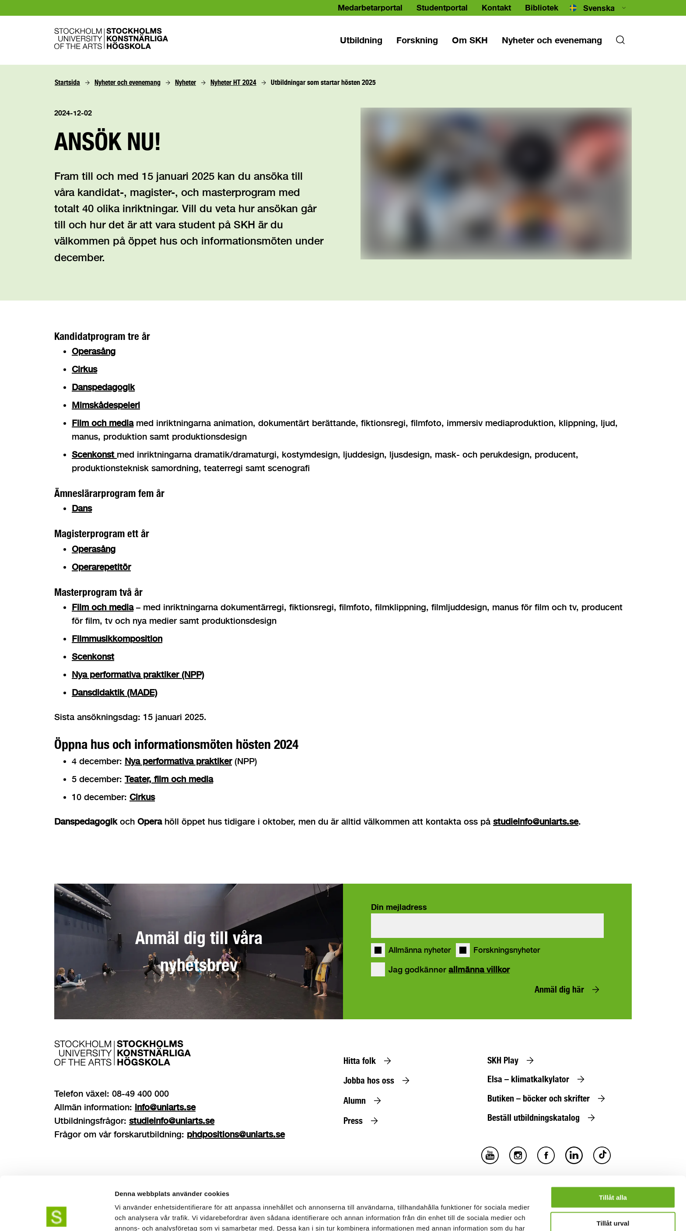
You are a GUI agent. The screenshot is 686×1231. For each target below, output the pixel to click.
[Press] (362, 1121)
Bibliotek (541, 7)
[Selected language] (598, 8)
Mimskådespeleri (106, 405)
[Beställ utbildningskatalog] (543, 1117)
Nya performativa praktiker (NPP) (138, 674)
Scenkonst (94, 454)
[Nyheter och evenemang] (552, 39)
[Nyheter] (185, 83)
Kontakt (496, 7)
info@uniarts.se (165, 1107)
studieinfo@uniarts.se (535, 821)
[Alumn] (364, 1101)
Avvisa (612, 1195)
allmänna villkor (479, 969)
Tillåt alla (613, 1143)
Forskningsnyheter (506, 950)
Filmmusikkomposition (117, 638)
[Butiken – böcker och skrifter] (548, 1098)
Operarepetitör (101, 567)
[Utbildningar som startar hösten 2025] (323, 83)
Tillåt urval (613, 1169)
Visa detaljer (475, 1213)
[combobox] (598, 8)
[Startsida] (67, 83)
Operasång (94, 351)
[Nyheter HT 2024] (233, 83)
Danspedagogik (103, 387)
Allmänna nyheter (419, 950)
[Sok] (620, 42)
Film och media (102, 423)
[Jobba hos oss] (378, 1080)
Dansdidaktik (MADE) (115, 692)
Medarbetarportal (370, 7)
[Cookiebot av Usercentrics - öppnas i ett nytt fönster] (56, 1214)
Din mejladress (399, 907)
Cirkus (84, 369)
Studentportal (442, 7)
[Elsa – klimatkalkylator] (537, 1079)
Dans (82, 508)
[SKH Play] (512, 1060)
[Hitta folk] (369, 1061)
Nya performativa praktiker (178, 761)
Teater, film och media (169, 779)
